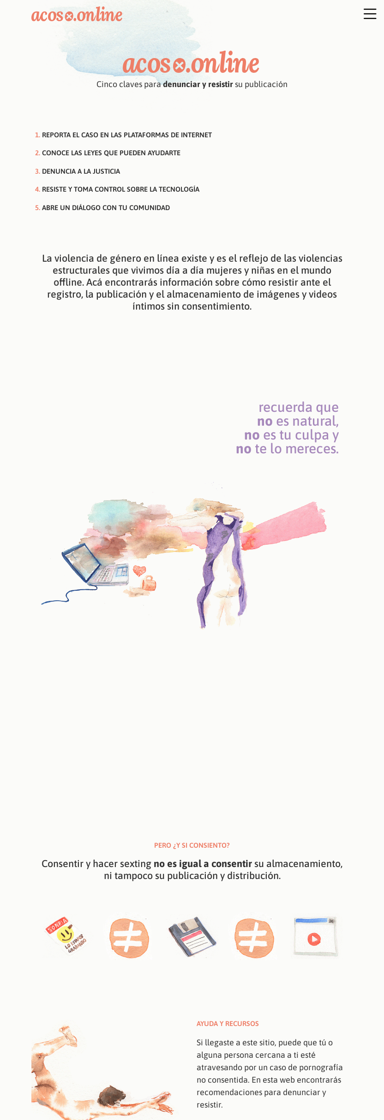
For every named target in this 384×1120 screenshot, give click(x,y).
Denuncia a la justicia (81, 171)
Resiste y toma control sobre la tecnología (120, 189)
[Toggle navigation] (352, 13)
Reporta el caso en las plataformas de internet (127, 135)
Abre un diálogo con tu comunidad (106, 207)
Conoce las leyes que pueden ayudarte (111, 153)
